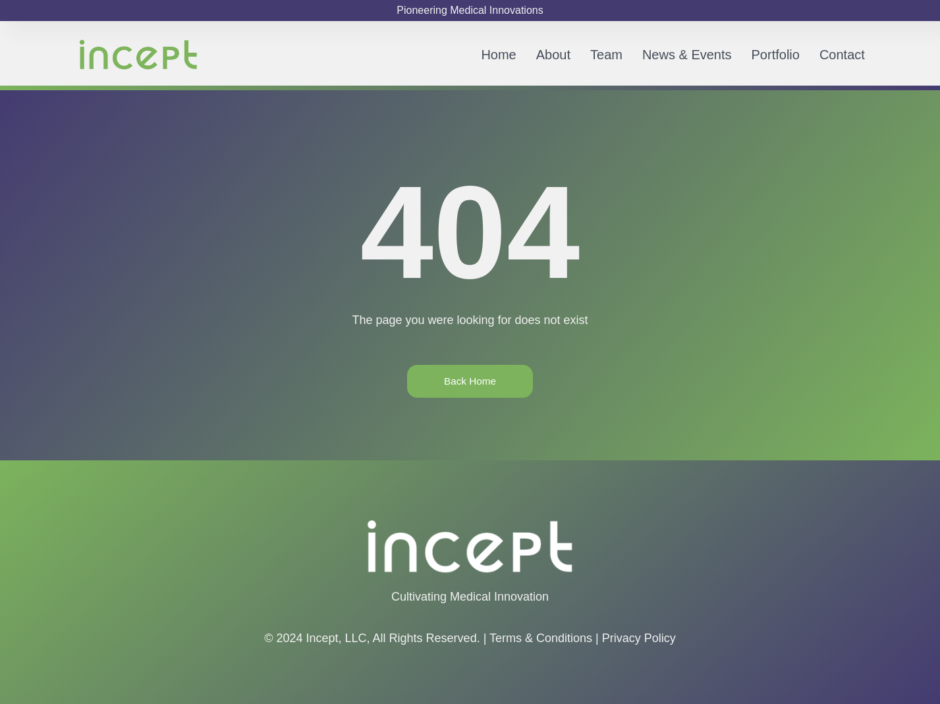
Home (498, 54)
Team (606, 54)
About (553, 54)
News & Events (687, 54)
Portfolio (776, 54)
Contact (842, 54)
